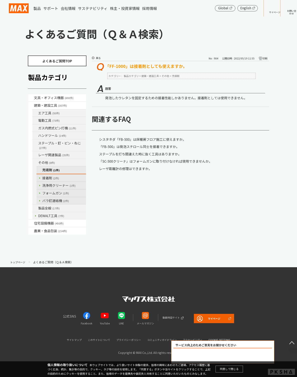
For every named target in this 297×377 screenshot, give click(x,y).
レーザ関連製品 (54, 154)
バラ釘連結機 (55, 200)
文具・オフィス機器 (53, 97)
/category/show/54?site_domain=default (35, 113)
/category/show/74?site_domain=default (35, 135)
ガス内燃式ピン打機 (57, 127)
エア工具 (49, 112)
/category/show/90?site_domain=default (35, 208)
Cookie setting (233, 340)
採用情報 (149, 8)
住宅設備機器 (49, 223)
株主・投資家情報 (125, 8)
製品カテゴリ (131, 76)
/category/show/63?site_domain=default (35, 120)
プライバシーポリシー (127, 339)
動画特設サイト (166, 317)
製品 (37, 8)
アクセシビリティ (204, 339)
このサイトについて (91, 339)
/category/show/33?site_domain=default (35, 128)
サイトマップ (62, 339)
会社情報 (68, 8)
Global (210, 7)
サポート (50, 8)
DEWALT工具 (51, 215)
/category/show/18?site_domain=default (31, 105)
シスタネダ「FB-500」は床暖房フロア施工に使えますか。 (142, 139)
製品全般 (49, 208)
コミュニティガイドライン (167, 339)
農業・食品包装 (50, 230)
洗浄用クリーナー (58, 185)
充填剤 (51, 169)
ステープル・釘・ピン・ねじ (59, 145)
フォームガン (55, 192)
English (232, 7)
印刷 (265, 58)
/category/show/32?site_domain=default (35, 155)
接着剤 (50, 177)
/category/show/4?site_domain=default (31, 97)
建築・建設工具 (50, 105)
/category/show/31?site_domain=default (35, 143)
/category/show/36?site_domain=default (31, 223)
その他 (46, 162)
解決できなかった (246, 356)
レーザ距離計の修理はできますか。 (125, 168)
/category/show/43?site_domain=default (31, 231)
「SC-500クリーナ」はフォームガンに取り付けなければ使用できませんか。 (155, 161)
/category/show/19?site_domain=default (35, 162)
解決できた (199, 356)
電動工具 (49, 120)
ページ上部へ (288, 339)
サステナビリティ (92, 8)
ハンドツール (52, 135)
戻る (98, 58)
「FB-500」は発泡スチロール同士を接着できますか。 (139, 146)
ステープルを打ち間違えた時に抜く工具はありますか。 (140, 153)
